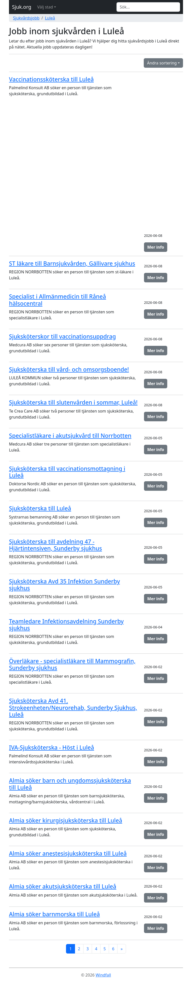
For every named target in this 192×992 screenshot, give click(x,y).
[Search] (148, 7)
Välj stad (45, 7)
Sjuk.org (21, 6)
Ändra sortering (162, 63)
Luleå (50, 18)
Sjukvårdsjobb (26, 18)
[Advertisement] (163, 153)
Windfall (103, 975)
